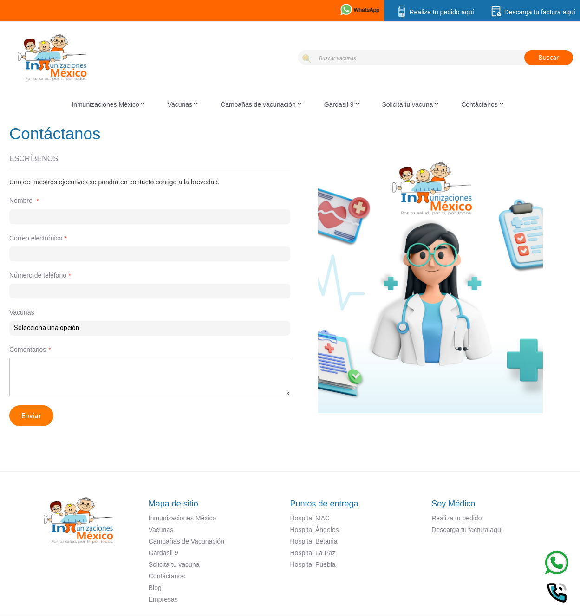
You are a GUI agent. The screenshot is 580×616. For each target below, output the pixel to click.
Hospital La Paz (313, 553)
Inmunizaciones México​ (182, 518)
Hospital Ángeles (314, 529)
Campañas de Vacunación (186, 541)
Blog (155, 587)
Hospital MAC (310, 518)
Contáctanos (167, 576)
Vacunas (161, 529)
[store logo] (150, 55)
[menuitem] (111, 105)
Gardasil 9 (163, 553)
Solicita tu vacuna (174, 564)
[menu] (290, 105)
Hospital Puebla (313, 564)
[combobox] (435, 57)
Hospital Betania (314, 541)
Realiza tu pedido (456, 518)
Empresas (163, 599)
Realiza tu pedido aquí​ (435, 12)
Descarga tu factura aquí (532, 12)
